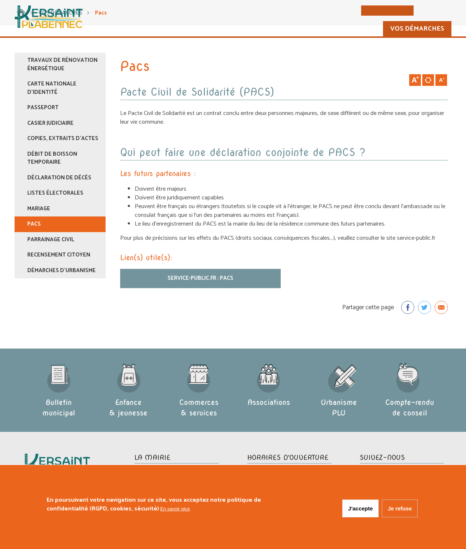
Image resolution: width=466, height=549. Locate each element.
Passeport (43, 107)
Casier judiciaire (50, 123)
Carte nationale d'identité (51, 88)
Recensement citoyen (58, 254)
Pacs (34, 223)
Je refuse (400, 509)
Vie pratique (351, 29)
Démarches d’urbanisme (61, 270)
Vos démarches (415, 29)
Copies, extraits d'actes (62, 138)
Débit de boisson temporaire (52, 158)
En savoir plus (175, 510)
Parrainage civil (50, 239)
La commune (227, 29)
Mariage (38, 208)
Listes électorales (55, 193)
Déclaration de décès (59, 177)
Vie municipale (288, 29)
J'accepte (360, 509)
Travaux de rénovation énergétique (62, 64)
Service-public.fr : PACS (200, 278)
